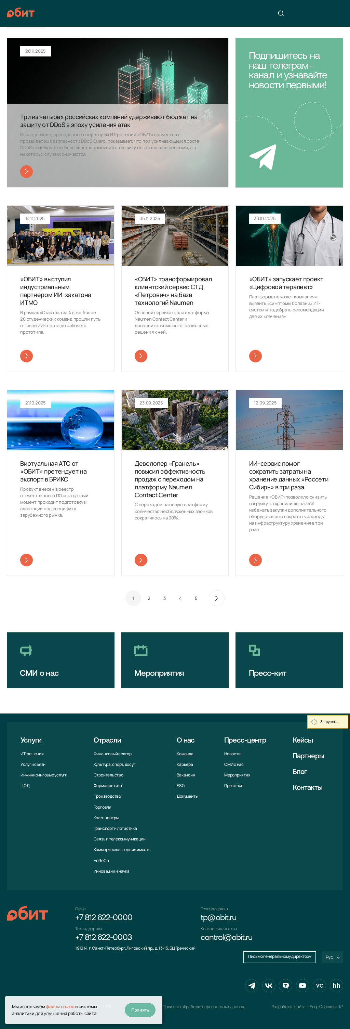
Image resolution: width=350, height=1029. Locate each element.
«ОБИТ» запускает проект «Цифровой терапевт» (286, 283)
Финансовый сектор (113, 754)
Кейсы (303, 740)
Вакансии (186, 775)
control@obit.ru (226, 938)
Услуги (31, 740)
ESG (181, 785)
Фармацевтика (108, 785)
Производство (107, 796)
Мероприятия (237, 775)
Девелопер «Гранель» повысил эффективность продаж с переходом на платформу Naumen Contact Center (170, 479)
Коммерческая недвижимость (122, 849)
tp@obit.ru (218, 918)
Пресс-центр (245, 740)
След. (217, 598)
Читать (26, 171)
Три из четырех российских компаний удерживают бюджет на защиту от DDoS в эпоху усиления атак (109, 121)
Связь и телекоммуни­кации (120, 839)
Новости (232, 754)
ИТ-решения (32, 754)
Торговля (102, 807)
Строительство (108, 775)
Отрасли (107, 740)
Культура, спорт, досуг (115, 764)
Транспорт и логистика (115, 828)
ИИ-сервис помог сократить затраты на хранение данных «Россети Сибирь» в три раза (288, 475)
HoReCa (101, 860)
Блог (300, 772)
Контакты (307, 788)
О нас (185, 740)
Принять (140, 1010)
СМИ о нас (234, 764)
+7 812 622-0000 (103, 918)
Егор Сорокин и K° (326, 1006)
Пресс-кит (234, 785)
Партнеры (308, 756)
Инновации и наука (112, 871)
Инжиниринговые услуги (44, 775)
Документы (187, 796)
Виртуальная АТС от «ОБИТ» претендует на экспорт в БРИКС (53, 471)
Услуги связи (33, 764)
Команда (185, 754)
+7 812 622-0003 (103, 938)
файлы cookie (60, 1006)
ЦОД (25, 785)
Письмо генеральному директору (279, 956)
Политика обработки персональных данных (203, 1006)
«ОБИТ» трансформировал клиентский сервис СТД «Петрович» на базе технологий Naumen (173, 291)
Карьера (185, 764)
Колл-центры (106, 818)
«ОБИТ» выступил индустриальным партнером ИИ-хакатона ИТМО (55, 291)
